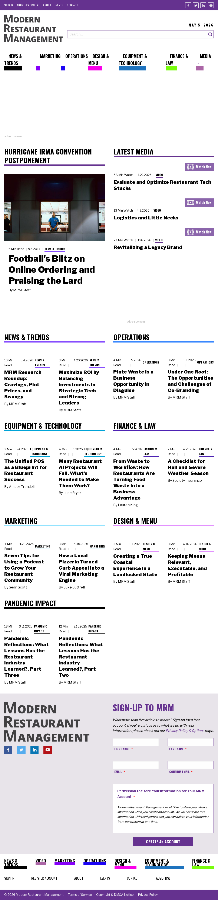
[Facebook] (188, 5)
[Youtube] (211, 5)
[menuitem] (8, 5)
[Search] (210, 34)
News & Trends (54, 248)
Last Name (176, 749)
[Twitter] (196, 5)
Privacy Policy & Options (185, 731)
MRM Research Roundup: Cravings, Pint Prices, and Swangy (23, 384)
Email (118, 771)
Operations (151, 362)
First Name (122, 749)
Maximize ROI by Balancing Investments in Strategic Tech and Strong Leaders (79, 387)
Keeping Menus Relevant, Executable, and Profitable (187, 565)
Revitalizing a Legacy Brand (148, 247)
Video (159, 174)
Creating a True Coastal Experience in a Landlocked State (135, 565)
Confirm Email (179, 771)
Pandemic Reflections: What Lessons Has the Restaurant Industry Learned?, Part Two (81, 656)
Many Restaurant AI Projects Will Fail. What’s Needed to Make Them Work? (80, 473)
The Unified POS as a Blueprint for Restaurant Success (25, 470)
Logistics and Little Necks (146, 218)
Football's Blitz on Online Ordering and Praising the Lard (52, 269)
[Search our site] (137, 34)
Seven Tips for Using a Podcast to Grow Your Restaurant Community (24, 568)
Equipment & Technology (39, 451)
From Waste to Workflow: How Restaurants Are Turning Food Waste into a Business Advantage (134, 479)
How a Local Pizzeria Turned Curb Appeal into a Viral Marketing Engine (81, 568)
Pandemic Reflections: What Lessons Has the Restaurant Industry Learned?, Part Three (26, 656)
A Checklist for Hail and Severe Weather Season (188, 467)
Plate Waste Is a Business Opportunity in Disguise (133, 381)
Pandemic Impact (40, 628)
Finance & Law (150, 451)
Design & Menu (149, 546)
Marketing (42, 546)
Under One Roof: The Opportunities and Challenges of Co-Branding (190, 381)
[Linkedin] (203, 5)
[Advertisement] (109, 104)
